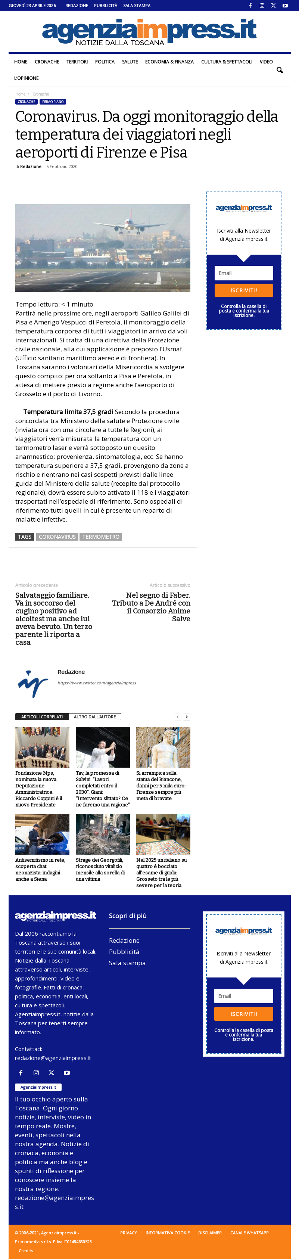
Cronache (47, 62)
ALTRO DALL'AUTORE (95, 716)
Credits (26, 1250)
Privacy (128, 1232)
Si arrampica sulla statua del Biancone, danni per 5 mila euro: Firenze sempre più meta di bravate (161, 785)
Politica (105, 62)
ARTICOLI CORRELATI (42, 716)
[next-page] (186, 717)
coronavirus (57, 536)
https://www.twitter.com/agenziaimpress (96, 683)
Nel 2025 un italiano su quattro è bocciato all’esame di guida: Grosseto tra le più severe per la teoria (161, 872)
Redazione (76, 5)
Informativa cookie (168, 1232)
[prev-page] (177, 717)
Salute (130, 62)
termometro (100, 536)
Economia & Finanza (169, 62)
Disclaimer (210, 1232)
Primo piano (52, 101)
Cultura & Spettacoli (226, 62)
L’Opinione (26, 78)
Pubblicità (105, 5)
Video (266, 62)
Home (20, 62)
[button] (279, 70)
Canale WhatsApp (249, 1232)
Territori (77, 62)
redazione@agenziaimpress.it (53, 1057)
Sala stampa (136, 5)
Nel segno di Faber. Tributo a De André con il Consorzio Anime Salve (151, 607)
